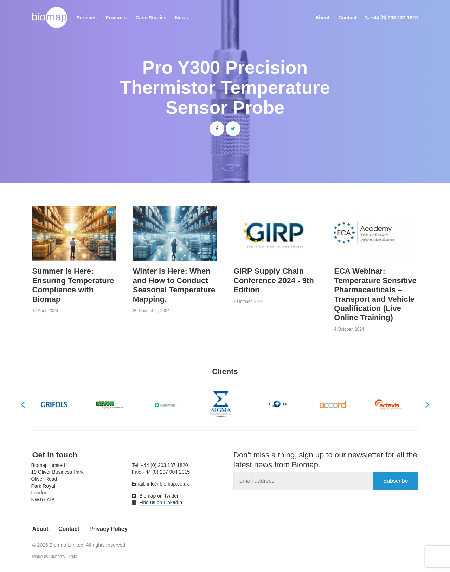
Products (116, 17)
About (322, 17)
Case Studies (150, 17)
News (181, 17)
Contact (347, 17)
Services (86, 17)
